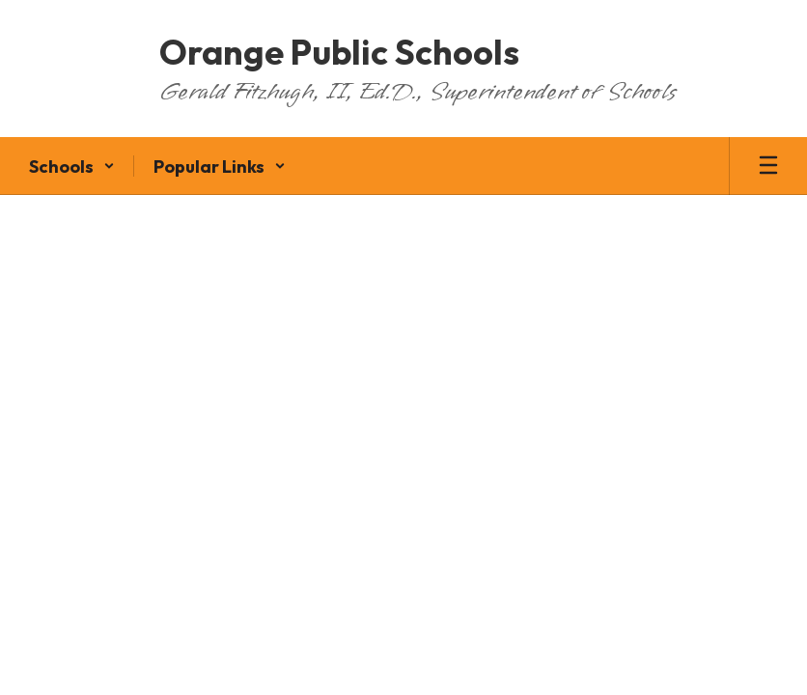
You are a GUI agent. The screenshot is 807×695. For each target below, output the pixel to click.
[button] (72, 166)
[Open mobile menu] (768, 166)
